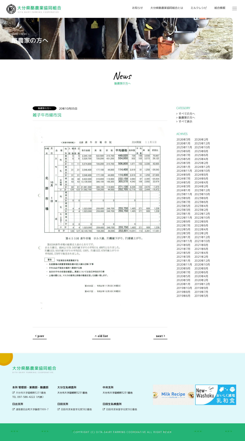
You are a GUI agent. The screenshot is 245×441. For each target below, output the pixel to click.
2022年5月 (183, 229)
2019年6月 (183, 296)
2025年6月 (201, 155)
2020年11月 (184, 264)
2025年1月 (183, 167)
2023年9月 (183, 198)
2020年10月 (202, 264)
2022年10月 (202, 217)
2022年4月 (201, 229)
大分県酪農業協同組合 (40, 9)
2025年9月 (183, 151)
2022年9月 (183, 221)
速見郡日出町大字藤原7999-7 (32, 409)
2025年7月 (183, 155)
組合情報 (219, 8)
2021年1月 (183, 260)
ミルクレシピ (199, 8)
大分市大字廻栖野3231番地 (31, 392)
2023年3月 (183, 210)
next (159, 336)
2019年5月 (201, 296)
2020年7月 (183, 272)
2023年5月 (183, 206)
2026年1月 (183, 143)
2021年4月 (201, 253)
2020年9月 (183, 268)
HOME (15, 34)
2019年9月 (201, 288)
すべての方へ (187, 114)
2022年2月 (201, 233)
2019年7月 (201, 292)
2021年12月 (202, 237)
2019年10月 (184, 288)
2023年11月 (184, 194)
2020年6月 (201, 272)
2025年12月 (202, 143)
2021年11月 (184, 241)
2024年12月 (202, 167)
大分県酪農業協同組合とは (166, 8)
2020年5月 (183, 276)
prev (40, 336)
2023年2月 (201, 210)
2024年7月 (183, 178)
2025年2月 (201, 163)
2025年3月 (183, 163)
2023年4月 (201, 206)
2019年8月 (183, 292)
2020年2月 (201, 280)
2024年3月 (183, 186)
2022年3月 (183, 233)
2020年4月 (201, 276)
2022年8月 (201, 221)
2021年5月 (183, 253)
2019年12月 (202, 284)
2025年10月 (202, 147)
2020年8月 (201, 268)
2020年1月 (183, 284)
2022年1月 (183, 237)
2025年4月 (201, 159)
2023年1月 (183, 214)
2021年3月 (183, 257)
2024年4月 (201, 182)
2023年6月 (201, 202)
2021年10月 (202, 241)
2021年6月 (201, 249)
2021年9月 (183, 245)
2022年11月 (184, 217)
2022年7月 (183, 225)
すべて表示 (185, 121)
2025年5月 (183, 159)
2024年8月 (201, 175)
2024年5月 (183, 182)
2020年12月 (202, 260)
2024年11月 (184, 171)
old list (103, 336)
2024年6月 (201, 178)
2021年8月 (201, 245)
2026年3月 (183, 139)
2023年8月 (201, 198)
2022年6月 (201, 225)
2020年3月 (183, 280)
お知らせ (137, 8)
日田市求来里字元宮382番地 (76, 409)
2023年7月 (183, 202)
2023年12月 (202, 190)
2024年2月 (201, 186)
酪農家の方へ (187, 117)
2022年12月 (202, 214)
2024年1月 (183, 190)
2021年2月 (201, 257)
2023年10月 (202, 194)
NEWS (24, 34)
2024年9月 (183, 175)
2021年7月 (183, 249)
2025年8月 (201, 151)
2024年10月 (202, 171)
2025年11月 (184, 147)
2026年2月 (201, 139)
